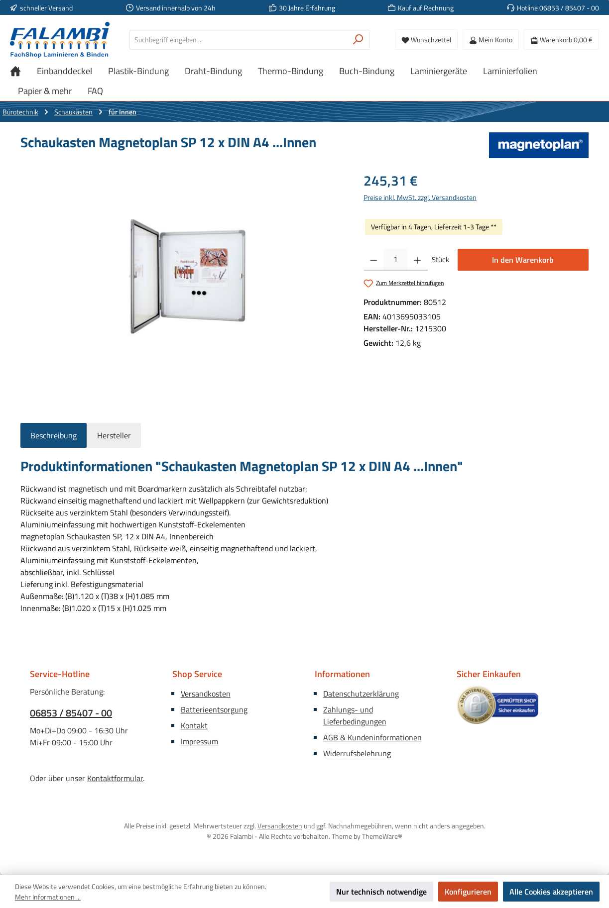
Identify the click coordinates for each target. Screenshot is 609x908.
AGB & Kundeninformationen (372, 737)
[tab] (53, 435)
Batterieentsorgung (214, 709)
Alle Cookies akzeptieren (551, 892)
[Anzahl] (395, 260)
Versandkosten (206, 694)
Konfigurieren (468, 892)
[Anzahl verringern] (374, 260)
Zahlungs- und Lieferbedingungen (354, 715)
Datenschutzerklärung (361, 694)
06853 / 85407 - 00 (71, 713)
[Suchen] (358, 40)
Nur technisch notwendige (381, 892)
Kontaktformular (115, 778)
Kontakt (194, 725)
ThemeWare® (382, 836)
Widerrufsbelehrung (357, 753)
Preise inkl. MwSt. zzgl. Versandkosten (420, 197)
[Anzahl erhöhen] (417, 260)
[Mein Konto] (491, 39)
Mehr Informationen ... (48, 897)
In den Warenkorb (523, 260)
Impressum (199, 741)
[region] (182, 277)
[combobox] (238, 40)
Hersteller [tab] (114, 435)
